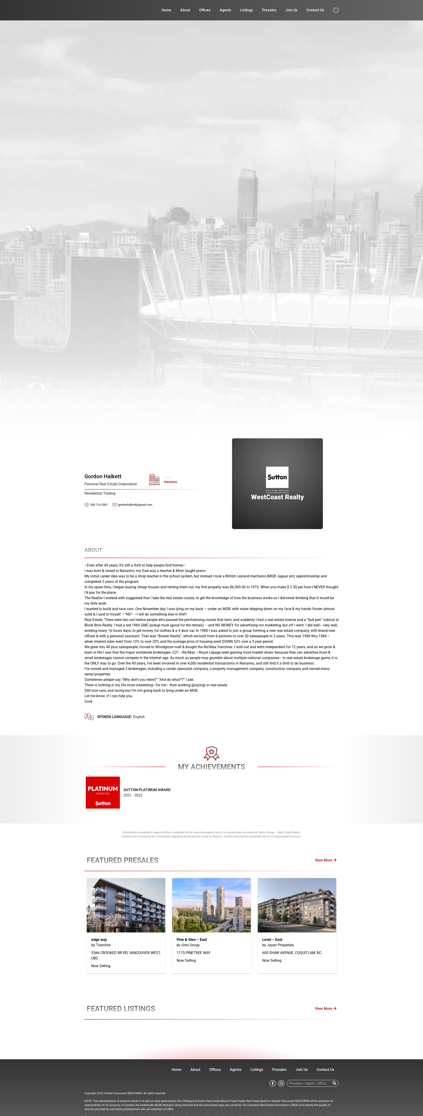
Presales (269, 10)
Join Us (291, 10)
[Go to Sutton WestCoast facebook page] (273, 1083)
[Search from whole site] (336, 10)
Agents (225, 10)
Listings (246, 10)
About (185, 10)
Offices (204, 10)
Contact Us (315, 10)
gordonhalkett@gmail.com (135, 504)
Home (166, 10)
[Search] (335, 1083)
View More (325, 860)
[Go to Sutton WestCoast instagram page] (281, 1083)
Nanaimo (170, 482)
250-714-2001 (99, 504)
